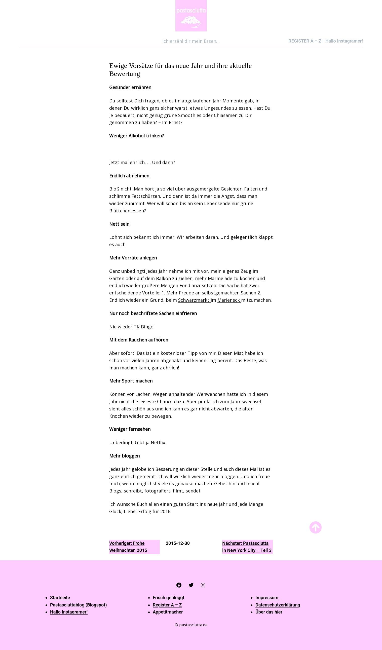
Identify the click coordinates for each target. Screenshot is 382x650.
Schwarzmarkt (194, 300)
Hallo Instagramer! (69, 612)
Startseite (60, 597)
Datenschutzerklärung (277, 604)
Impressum (266, 597)
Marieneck (229, 300)
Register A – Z (167, 604)
